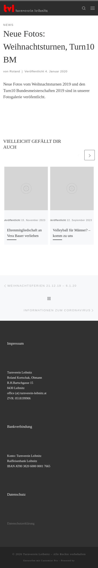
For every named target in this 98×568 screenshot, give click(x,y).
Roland (15, 71)
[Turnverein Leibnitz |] (25, 8)
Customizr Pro (49, 560)
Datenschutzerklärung (20, 523)
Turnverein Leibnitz (36, 554)
